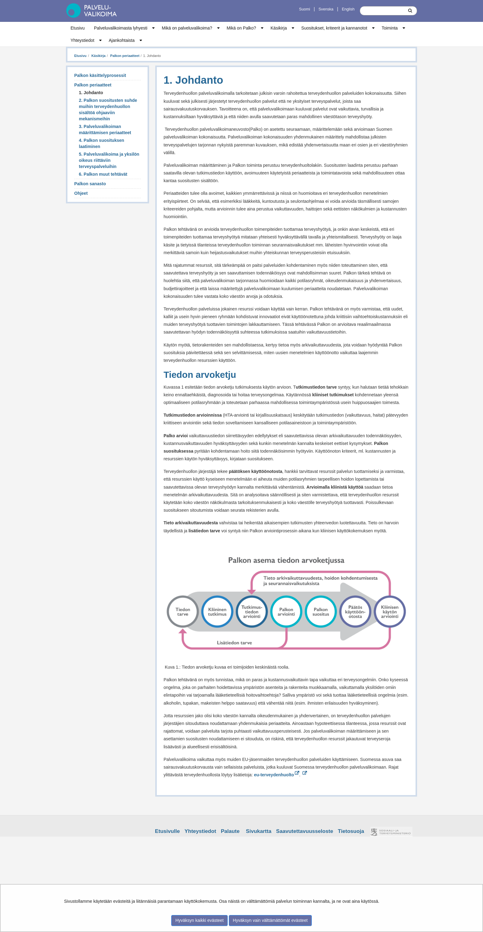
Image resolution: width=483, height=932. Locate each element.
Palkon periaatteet (124, 56)
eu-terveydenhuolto (276, 774)
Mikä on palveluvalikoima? (187, 28)
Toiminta (390, 28)
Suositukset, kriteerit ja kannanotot (334, 28)
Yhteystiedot (82, 40)
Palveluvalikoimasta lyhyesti (121, 28)
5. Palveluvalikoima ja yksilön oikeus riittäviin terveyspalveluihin (109, 160)
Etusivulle (167, 831)
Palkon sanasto (90, 183)
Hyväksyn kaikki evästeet (199, 920)
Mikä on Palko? (241, 28)
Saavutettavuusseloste (304, 831)
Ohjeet (81, 193)
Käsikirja (278, 28)
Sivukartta (258, 831)
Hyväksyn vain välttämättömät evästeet (270, 920)
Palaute (230, 831)
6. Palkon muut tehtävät (103, 174)
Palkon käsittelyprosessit (100, 75)
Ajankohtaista (122, 40)
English (348, 9)
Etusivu (78, 28)
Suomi (304, 9)
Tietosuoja (351, 831)
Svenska (326, 9)
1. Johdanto (91, 92)
